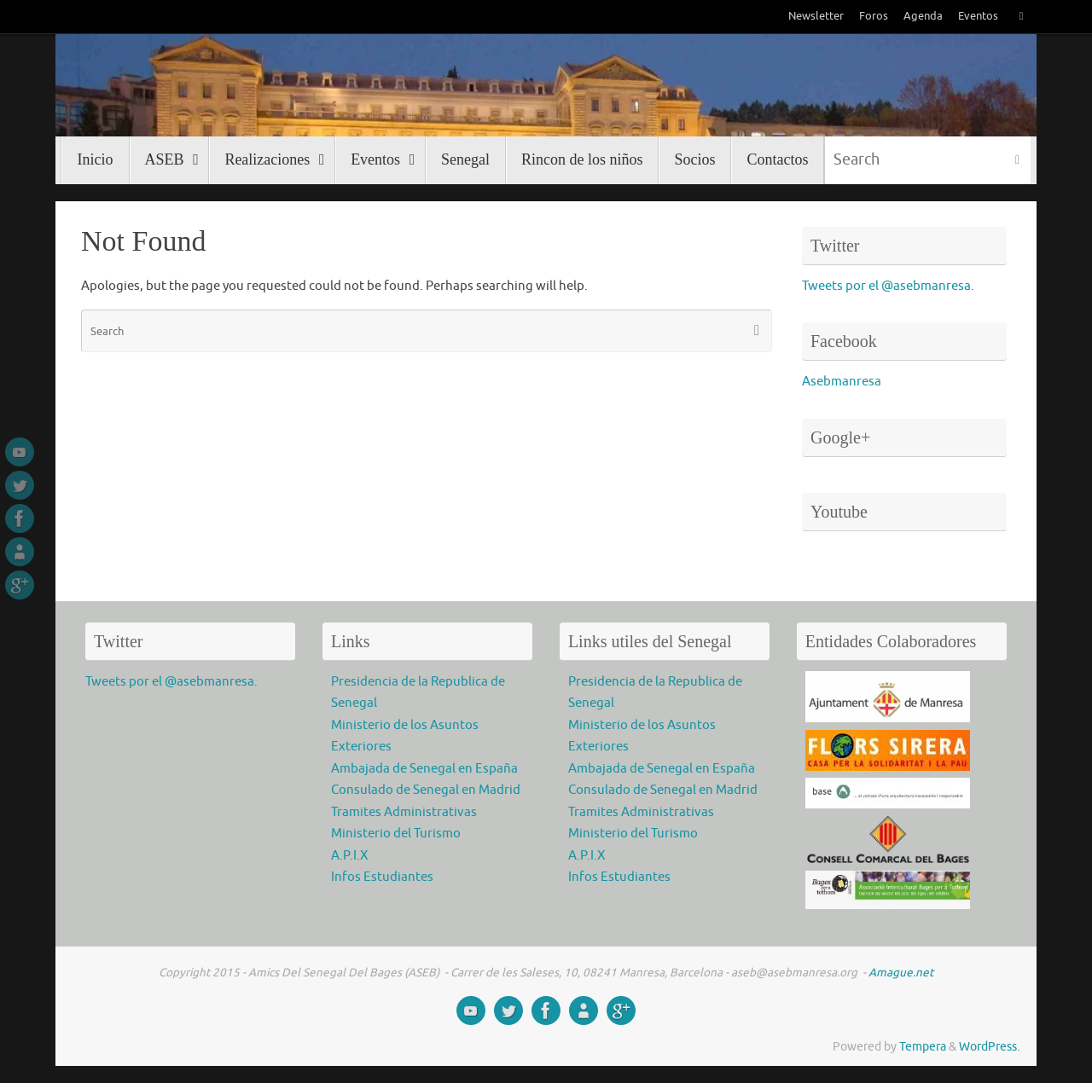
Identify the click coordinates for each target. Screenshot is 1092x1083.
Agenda (923, 16)
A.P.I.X (349, 856)
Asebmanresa (841, 382)
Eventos (978, 16)
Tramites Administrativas (404, 812)
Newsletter (816, 16)
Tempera (922, 1047)
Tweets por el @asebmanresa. (888, 286)
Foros (873, 16)
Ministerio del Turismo (396, 833)
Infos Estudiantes (382, 877)
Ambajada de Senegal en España (424, 769)
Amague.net (899, 972)
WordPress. (989, 1047)
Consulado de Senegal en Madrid (425, 790)
